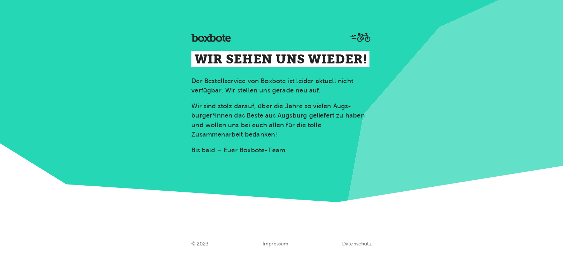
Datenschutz (357, 244)
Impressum (275, 244)
